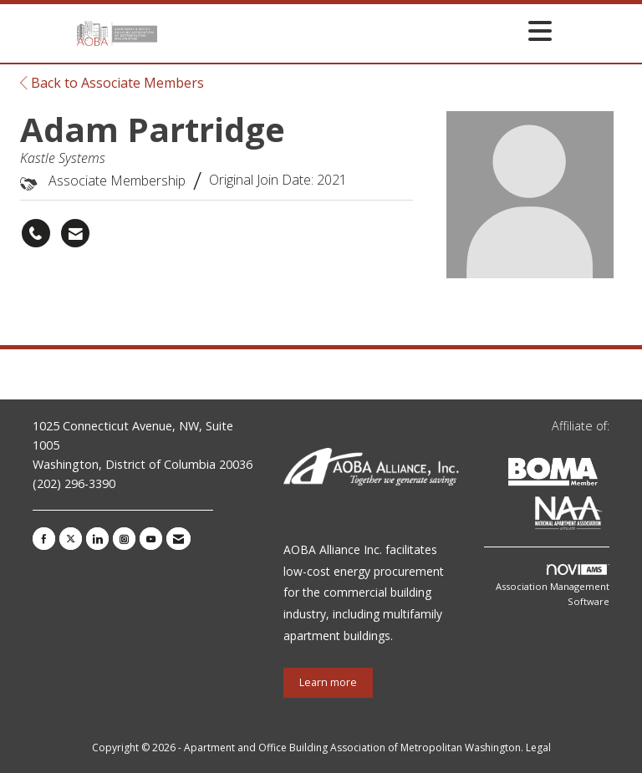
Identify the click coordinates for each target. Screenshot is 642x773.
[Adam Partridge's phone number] (36, 233)
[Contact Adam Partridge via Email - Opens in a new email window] (75, 233)
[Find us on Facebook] (44, 538)
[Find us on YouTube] (151, 538)
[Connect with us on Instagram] (124, 538)
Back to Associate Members (112, 83)
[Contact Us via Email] (178, 538)
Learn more (328, 682)
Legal (538, 747)
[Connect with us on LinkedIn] (97, 538)
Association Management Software (552, 586)
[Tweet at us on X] (70, 538)
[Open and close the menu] (359, 30)
